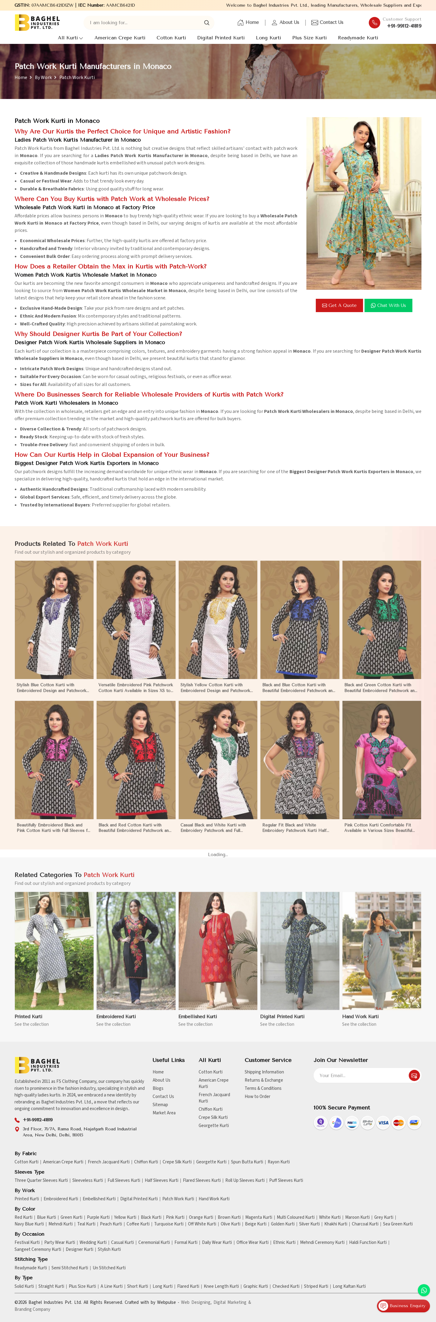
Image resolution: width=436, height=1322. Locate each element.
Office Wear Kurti (252, 1243)
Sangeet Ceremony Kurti (38, 1250)
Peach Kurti (111, 1224)
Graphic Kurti (255, 1287)
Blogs (158, 1088)
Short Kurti (137, 1287)
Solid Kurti (24, 1287)
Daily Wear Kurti (217, 1243)
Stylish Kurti (109, 1250)
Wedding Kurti (93, 1243)
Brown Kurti (229, 1218)
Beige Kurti (255, 1224)
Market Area (164, 1113)
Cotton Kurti (171, 38)
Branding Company (32, 1309)
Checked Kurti (285, 1287)
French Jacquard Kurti (214, 1098)
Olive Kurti (230, 1224)
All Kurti (70, 38)
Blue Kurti (46, 1218)
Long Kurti (268, 38)
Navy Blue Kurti (29, 1224)
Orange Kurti (201, 1218)
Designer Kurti (79, 1250)
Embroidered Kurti (61, 1199)
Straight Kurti (51, 1287)
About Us (285, 22)
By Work (43, 77)
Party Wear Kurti (59, 1243)
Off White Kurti (202, 1224)
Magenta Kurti (258, 1218)
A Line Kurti (112, 1287)
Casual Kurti (122, 1243)
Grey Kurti (383, 1218)
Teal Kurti (86, 1224)
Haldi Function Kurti (368, 1243)
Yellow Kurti (125, 1218)
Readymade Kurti (358, 38)
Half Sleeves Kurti (161, 1181)
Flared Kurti (188, 1287)
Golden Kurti (283, 1224)
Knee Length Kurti (221, 1287)
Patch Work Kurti (178, 1199)
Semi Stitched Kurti (69, 1268)
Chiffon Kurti (211, 1109)
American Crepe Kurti (119, 38)
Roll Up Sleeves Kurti (245, 1181)
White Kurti (330, 1218)
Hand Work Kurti (214, 1199)
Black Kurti (151, 1218)
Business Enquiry (401, 1306)
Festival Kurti (27, 1243)
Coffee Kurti (138, 1224)
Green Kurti (71, 1218)
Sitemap (160, 1105)
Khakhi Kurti (335, 1224)
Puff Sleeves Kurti (286, 1181)
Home (248, 22)
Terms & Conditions (263, 1088)
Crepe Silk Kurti (213, 1117)
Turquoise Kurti (168, 1224)
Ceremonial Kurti (154, 1243)
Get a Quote (339, 305)
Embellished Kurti (99, 1199)
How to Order (257, 1096)
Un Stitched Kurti (109, 1268)
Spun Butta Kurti (247, 1162)
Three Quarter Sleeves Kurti (41, 1181)
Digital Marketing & (232, 1302)
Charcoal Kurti (365, 1224)
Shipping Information (264, 1072)
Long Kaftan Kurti (349, 1287)
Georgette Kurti (214, 1126)
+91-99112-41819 (404, 26)
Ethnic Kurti (284, 1243)
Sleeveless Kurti (87, 1181)
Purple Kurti (98, 1218)
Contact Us (327, 22)
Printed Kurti (27, 1199)
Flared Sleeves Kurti (202, 1181)
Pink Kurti (175, 1218)
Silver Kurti (309, 1224)
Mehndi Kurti (60, 1224)
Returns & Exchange (264, 1080)
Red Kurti (23, 1218)
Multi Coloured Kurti (296, 1218)
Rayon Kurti (279, 1162)
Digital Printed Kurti (221, 38)
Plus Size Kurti (309, 38)
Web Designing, (196, 1302)
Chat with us (388, 305)
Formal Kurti (185, 1243)
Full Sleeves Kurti (123, 1181)
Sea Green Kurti (398, 1224)
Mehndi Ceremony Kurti (322, 1243)
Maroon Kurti (357, 1218)
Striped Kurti (316, 1287)
